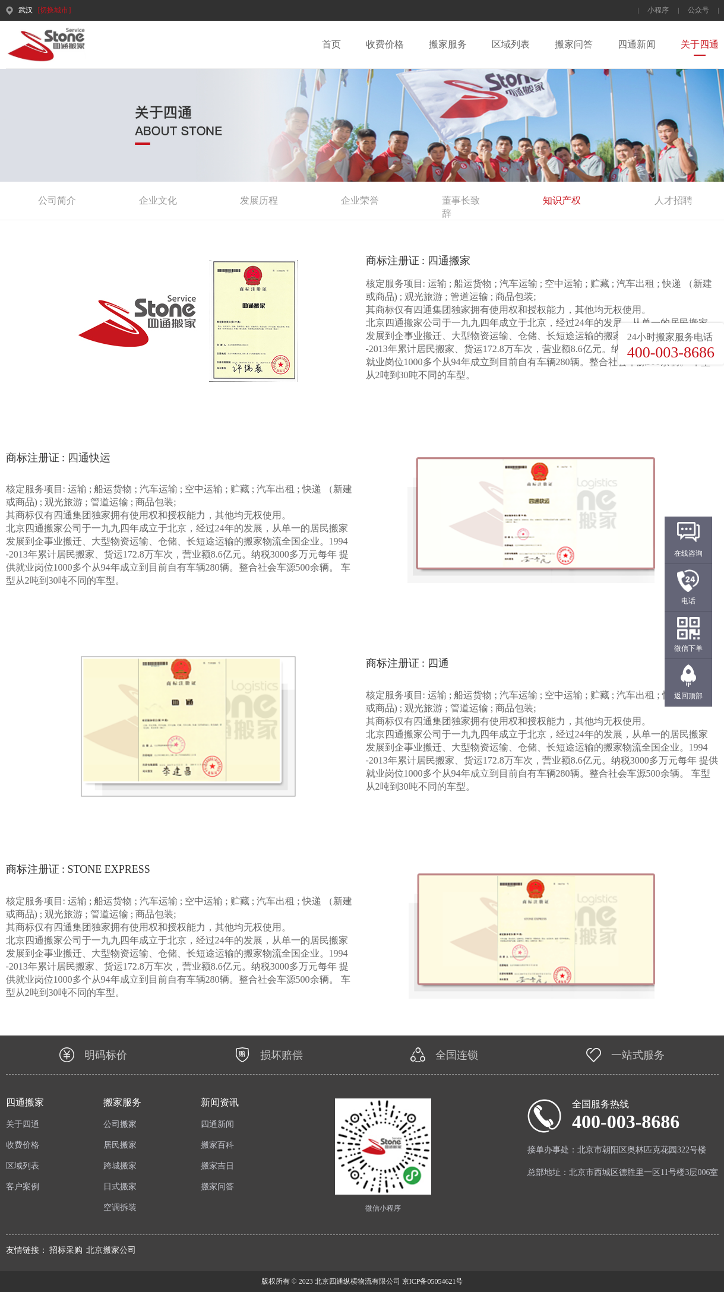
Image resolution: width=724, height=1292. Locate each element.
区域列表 (511, 44)
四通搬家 (25, 1102)
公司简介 (57, 200)
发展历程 (259, 200)
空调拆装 (120, 1207)
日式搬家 (120, 1186)
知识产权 (562, 200)
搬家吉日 (217, 1165)
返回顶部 (688, 696)
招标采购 (66, 1250)
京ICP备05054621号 (431, 1281)
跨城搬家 (120, 1165)
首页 (331, 44)
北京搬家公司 (111, 1250)
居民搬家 (120, 1145)
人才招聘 (674, 200)
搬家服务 (448, 44)
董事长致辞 (461, 201)
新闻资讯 (220, 1102)
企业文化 (158, 200)
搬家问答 (574, 44)
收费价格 (385, 44)
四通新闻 (637, 44)
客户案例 (22, 1186)
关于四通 (700, 44)
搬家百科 (217, 1145)
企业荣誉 (360, 200)
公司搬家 (120, 1124)
